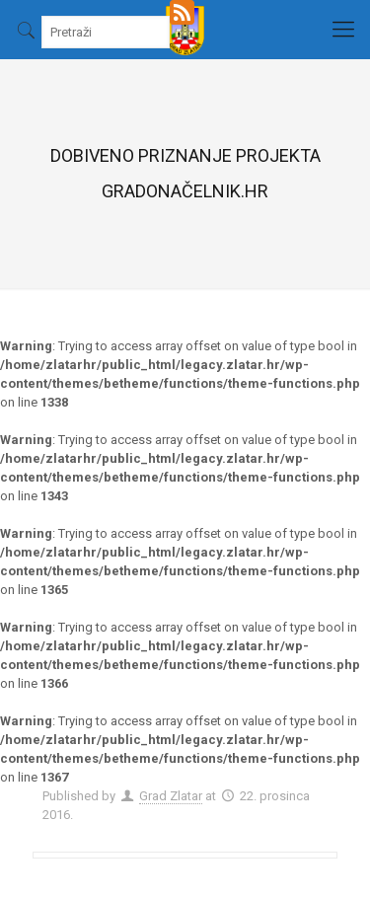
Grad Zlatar (170, 795)
